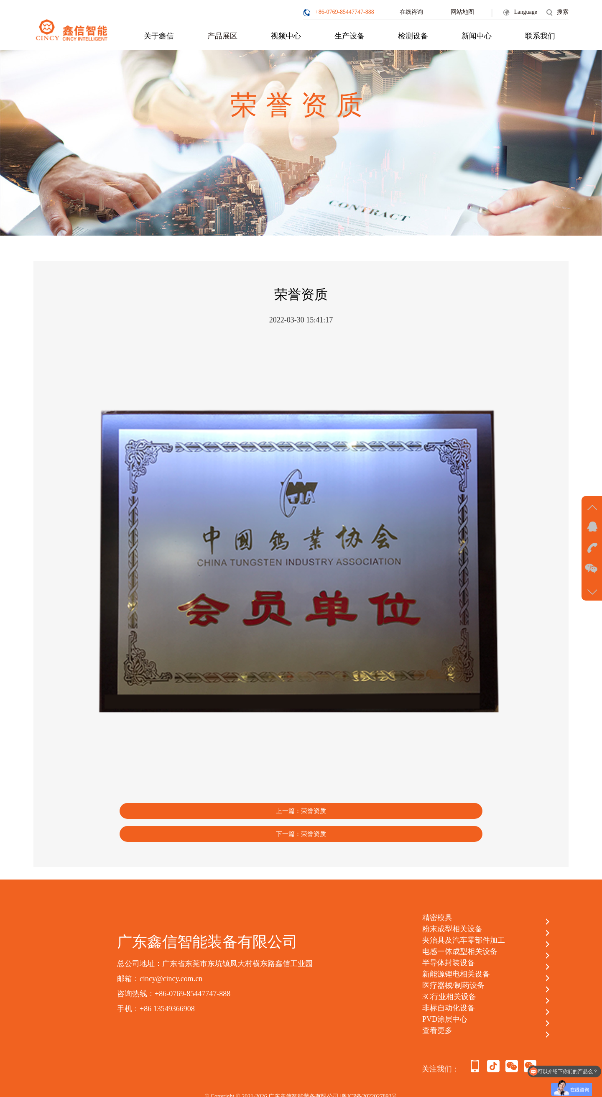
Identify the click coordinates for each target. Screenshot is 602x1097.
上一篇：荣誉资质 (218, 804)
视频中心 (286, 36)
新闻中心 (477, 36)
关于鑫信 (159, 36)
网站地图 (462, 12)
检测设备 (413, 36)
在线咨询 (411, 12)
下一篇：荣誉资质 (384, 804)
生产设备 (349, 36)
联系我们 (540, 36)
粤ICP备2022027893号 (370, 1068)
